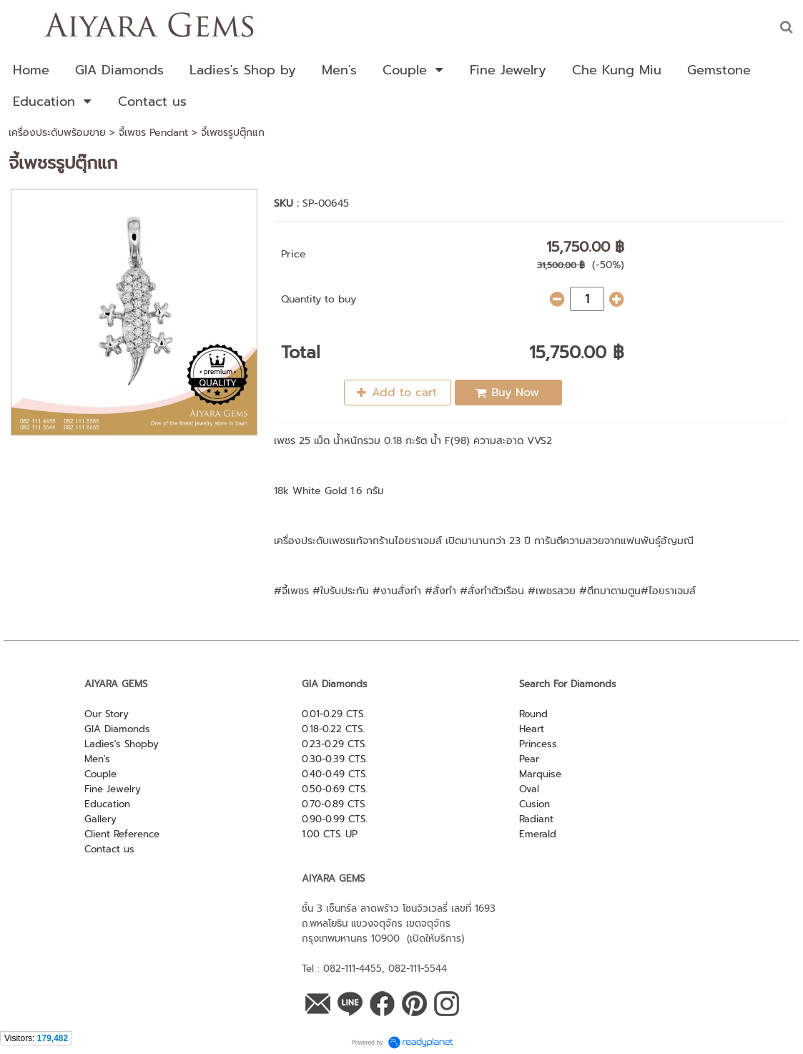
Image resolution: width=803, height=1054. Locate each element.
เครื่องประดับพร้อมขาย (57, 132)
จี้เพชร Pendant (153, 132)
